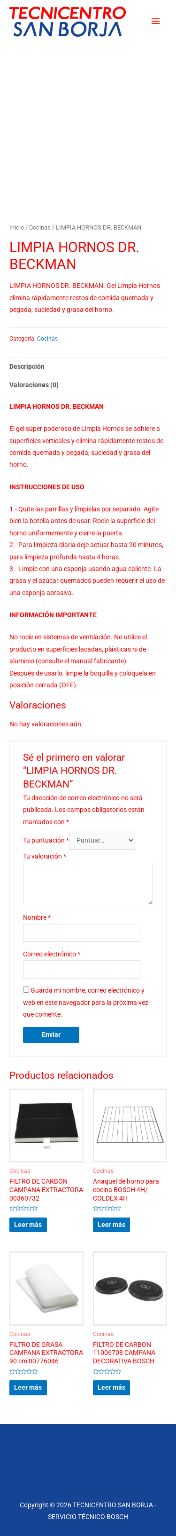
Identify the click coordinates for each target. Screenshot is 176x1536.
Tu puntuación (46, 840)
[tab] (88, 367)
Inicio (16, 227)
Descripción (27, 366)
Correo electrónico (51, 954)
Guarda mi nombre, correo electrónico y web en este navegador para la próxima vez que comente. (85, 1002)
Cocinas (40, 227)
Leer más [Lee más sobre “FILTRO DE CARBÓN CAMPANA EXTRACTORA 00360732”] (28, 1224)
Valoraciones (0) (34, 385)
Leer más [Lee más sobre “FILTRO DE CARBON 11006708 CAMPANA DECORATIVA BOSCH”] (111, 1387)
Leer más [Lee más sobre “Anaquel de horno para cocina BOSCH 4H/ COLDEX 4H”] (111, 1224)
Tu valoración (44, 856)
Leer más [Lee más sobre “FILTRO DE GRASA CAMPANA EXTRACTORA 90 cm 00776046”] (28, 1387)
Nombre (37, 917)
